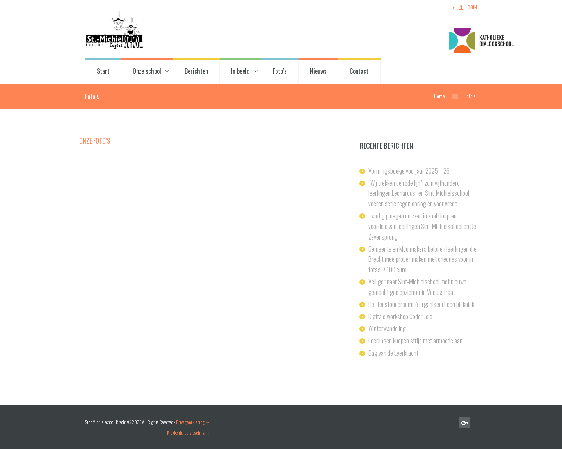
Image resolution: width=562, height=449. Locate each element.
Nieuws (318, 71)
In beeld (240, 71)
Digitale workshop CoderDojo (400, 316)
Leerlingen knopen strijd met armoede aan (415, 340)
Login (471, 7)
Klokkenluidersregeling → (188, 432)
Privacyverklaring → (193, 422)
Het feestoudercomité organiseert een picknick (421, 304)
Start (103, 71)
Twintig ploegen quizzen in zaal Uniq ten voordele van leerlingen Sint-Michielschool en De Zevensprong (422, 226)
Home (439, 96)
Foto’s (280, 71)
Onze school (147, 71)
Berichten (196, 71)
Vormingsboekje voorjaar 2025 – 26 (409, 171)
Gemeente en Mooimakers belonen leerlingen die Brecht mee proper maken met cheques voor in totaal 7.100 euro (422, 259)
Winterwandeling (387, 328)
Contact (359, 71)
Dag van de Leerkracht (393, 353)
